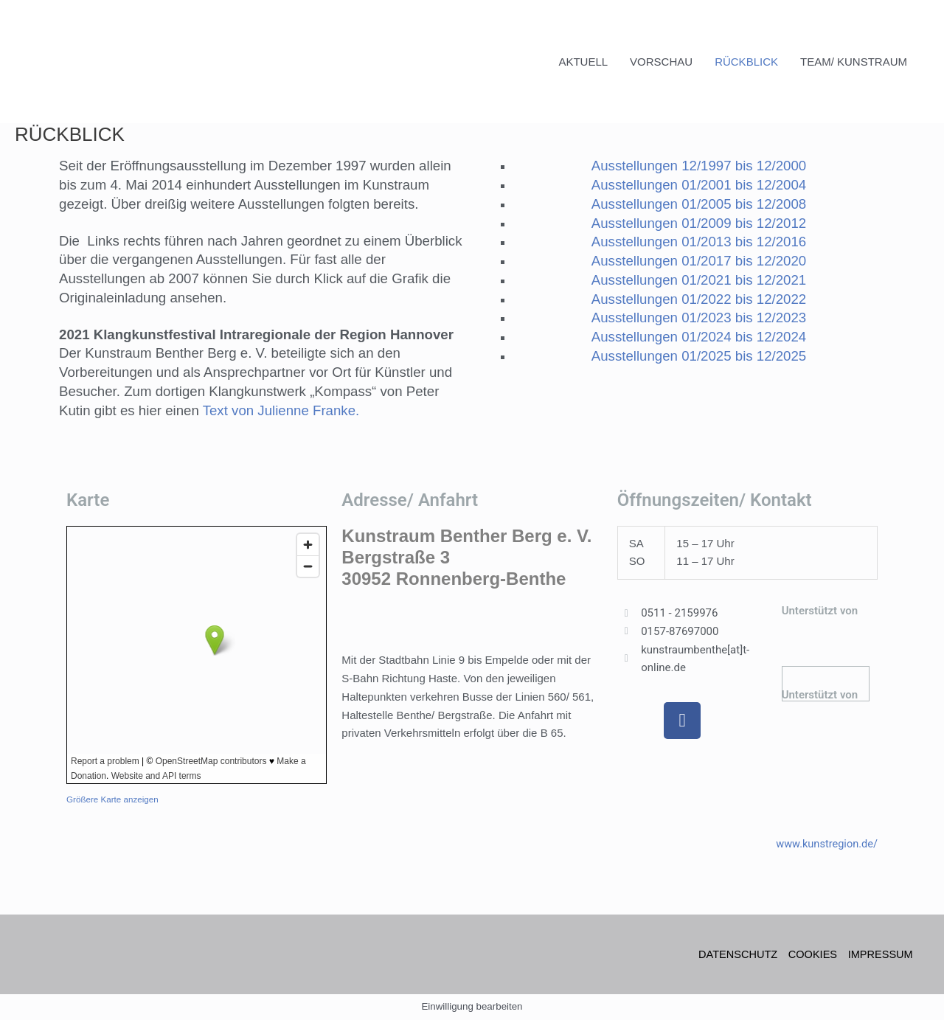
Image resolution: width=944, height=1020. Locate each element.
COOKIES (811, 954)
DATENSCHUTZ (734, 954)
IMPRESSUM (880, 954)
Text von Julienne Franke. (281, 410)
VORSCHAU (661, 61)
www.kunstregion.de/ (825, 843)
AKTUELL (583, 61)
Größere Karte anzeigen (114, 799)
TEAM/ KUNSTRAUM (853, 61)
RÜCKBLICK (746, 61)
